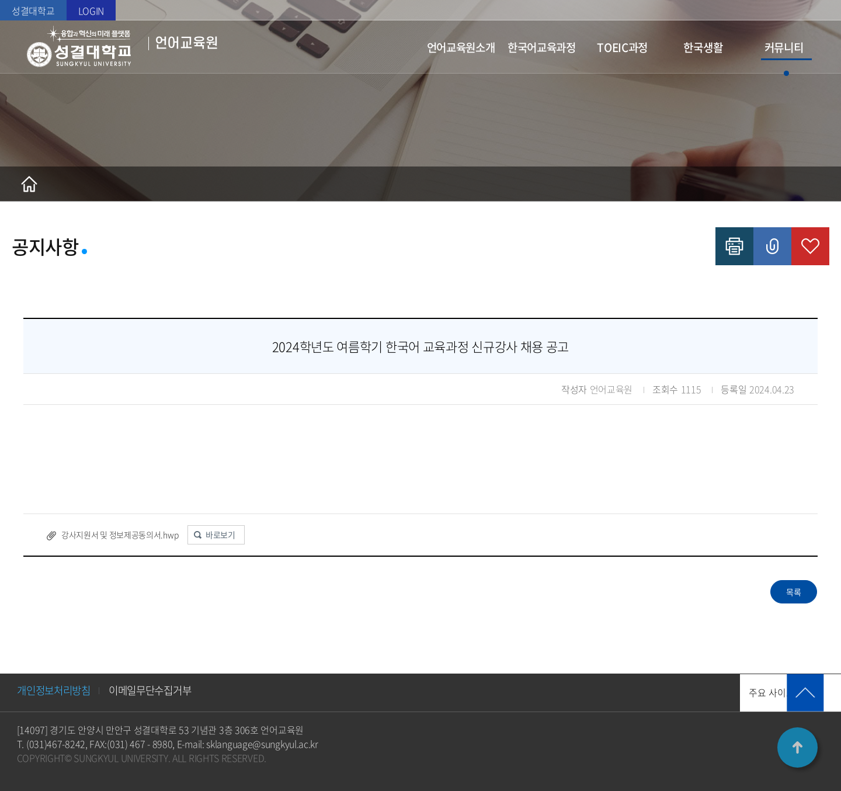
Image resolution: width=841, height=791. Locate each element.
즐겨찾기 (810, 246)
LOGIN (91, 11)
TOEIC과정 (622, 47)
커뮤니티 (784, 47)
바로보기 (220, 534)
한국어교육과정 (542, 47)
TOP (797, 747)
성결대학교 (33, 11)
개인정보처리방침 (56, 691)
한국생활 (702, 47)
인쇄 (734, 246)
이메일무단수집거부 (156, 691)
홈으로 (29, 184)
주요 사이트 (704, 693)
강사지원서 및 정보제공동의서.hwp (119, 534)
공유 (772, 246)
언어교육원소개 (461, 47)
